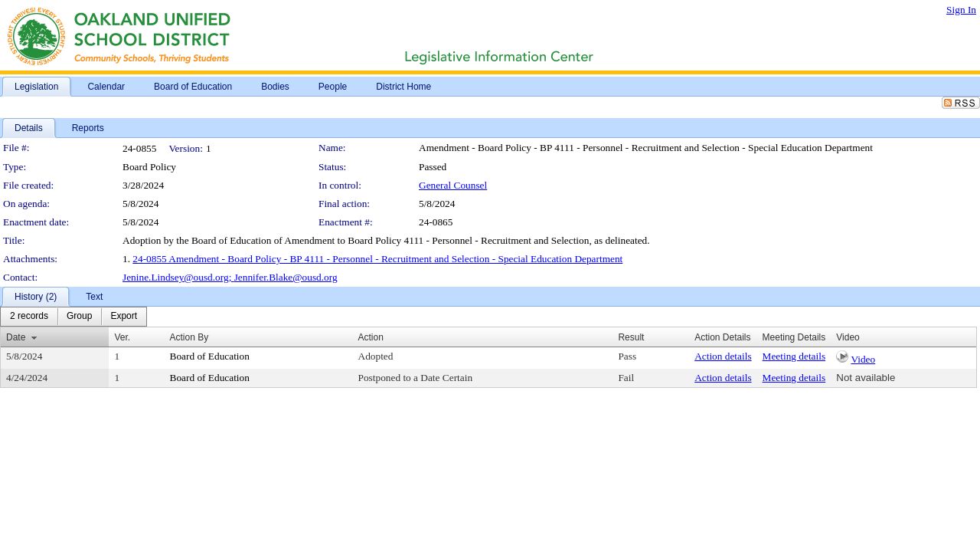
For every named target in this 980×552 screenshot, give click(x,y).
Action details (722, 356)
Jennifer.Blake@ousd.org (286, 277)
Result (631, 337)
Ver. (122, 337)
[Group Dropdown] (79, 316)
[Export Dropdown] (123, 316)
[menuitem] (29, 316)
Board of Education (210, 356)
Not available (865, 377)
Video (863, 359)
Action (371, 337)
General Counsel (453, 185)
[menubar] (73, 317)
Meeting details (794, 356)
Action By (189, 337)
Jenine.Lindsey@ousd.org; (178, 277)
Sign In (961, 9)
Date (15, 337)
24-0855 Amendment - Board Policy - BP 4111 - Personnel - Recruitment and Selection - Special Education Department (377, 258)
